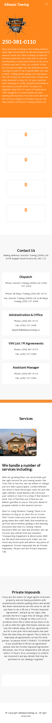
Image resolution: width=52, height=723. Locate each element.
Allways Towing (16, 4)
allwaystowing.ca (28, 712)
